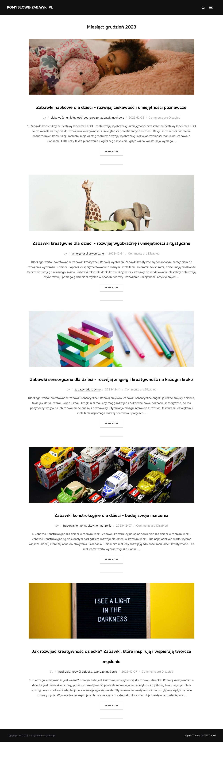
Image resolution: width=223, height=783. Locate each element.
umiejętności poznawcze (82, 128)
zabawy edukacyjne (87, 420)
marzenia (105, 566)
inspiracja (64, 712)
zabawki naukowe (112, 128)
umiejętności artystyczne (87, 274)
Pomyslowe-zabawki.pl (37, 7)
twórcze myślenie (105, 712)
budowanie (70, 566)
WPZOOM (210, 776)
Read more (114, 161)
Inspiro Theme (192, 776)
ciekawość (57, 128)
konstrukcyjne (88, 566)
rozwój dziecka (82, 712)
